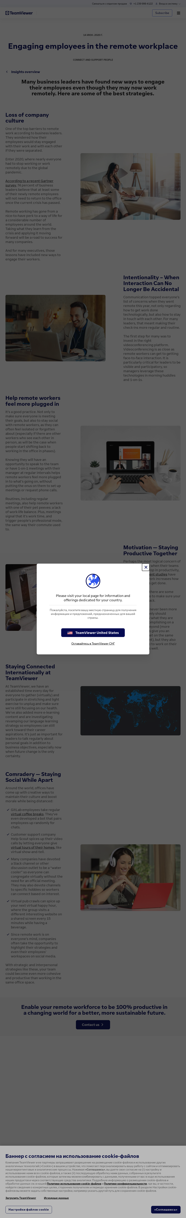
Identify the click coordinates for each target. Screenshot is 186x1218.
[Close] (145, 567)
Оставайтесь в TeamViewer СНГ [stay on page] (93, 644)
